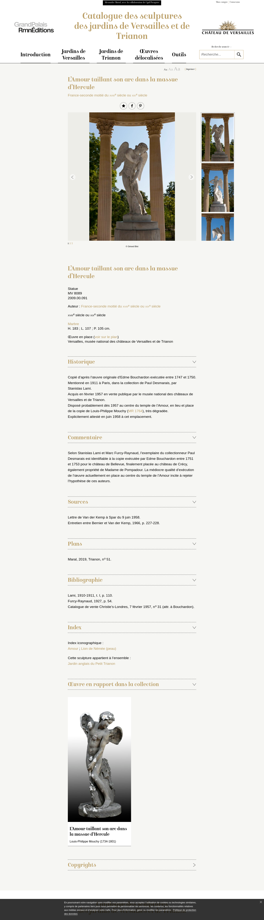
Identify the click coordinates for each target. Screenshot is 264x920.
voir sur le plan (106, 337)
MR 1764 (135, 411)
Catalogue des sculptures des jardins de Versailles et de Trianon (132, 26)
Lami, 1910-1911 (81, 595)
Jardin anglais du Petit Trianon (91, 664)
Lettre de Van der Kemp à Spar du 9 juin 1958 (103, 517)
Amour (73, 648)
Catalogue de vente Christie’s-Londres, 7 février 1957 (109, 607)
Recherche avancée (221, 47)
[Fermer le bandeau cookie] (261, 902)
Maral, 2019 (77, 559)
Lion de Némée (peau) (98, 648)
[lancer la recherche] (238, 54)
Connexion (235, 2)
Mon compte (222, 2)
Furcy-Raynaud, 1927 (85, 601)
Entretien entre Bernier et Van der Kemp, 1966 (104, 523)
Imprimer (190, 69)
